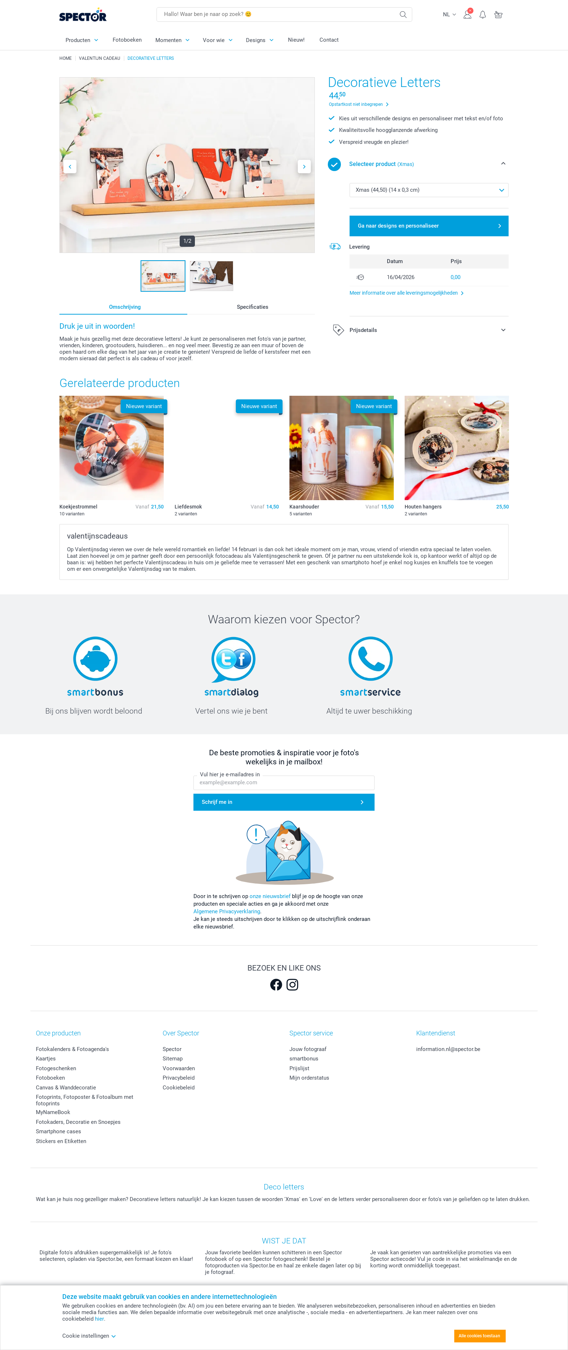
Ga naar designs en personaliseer (398, 226)
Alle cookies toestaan (479, 1335)
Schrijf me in (217, 802)
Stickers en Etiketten (61, 1141)
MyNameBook (53, 1112)
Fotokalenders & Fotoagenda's (72, 1049)
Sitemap (173, 1058)
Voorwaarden (179, 1068)
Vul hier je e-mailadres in (230, 775)
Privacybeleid (179, 1078)
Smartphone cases (58, 1131)
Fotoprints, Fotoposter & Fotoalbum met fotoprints (84, 1100)
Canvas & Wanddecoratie (66, 1087)
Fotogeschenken (56, 1068)
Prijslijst (299, 1068)
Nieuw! (296, 40)
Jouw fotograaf (307, 1049)
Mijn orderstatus (309, 1078)
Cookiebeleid (179, 1087)
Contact (329, 40)
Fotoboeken (127, 40)
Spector (172, 1049)
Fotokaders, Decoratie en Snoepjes (78, 1122)
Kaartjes (46, 1058)
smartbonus (303, 1058)
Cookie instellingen (89, 1336)
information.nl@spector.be (448, 1049)
